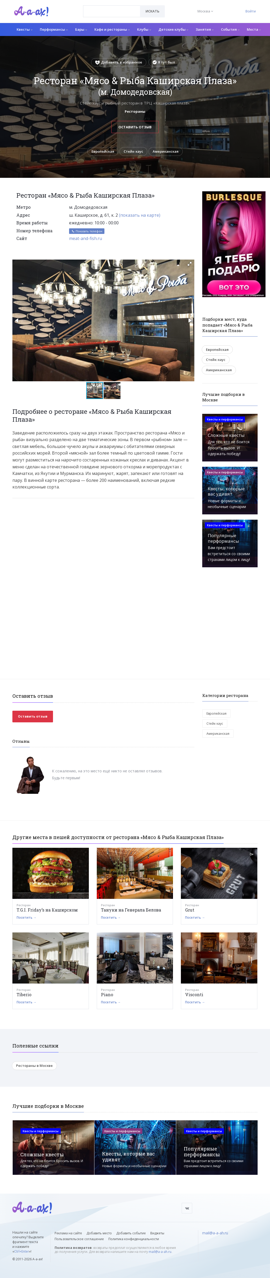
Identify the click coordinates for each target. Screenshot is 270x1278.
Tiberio (24, 994)
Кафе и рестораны (112, 29)
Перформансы (54, 29)
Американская (166, 151)
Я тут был (164, 62)
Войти (250, 11)
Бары (81, 29)
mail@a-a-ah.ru (160, 1251)
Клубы (144, 29)
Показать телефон (86, 231)
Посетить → (26, 917)
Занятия (205, 29)
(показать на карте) (139, 215)
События (230, 29)
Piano (107, 994)
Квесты (24, 29)
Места (254, 29)
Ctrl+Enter (21, 1251)
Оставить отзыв (135, 127)
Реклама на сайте (68, 1233)
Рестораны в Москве (34, 1065)
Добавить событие (131, 1233)
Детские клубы (173, 29)
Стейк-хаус (133, 151)
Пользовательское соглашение (79, 1239)
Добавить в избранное (118, 62)
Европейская (102, 151)
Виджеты (157, 1233)
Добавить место (99, 1233)
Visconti (194, 994)
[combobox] (111, 11)
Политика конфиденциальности (133, 1239)
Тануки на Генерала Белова (131, 910)
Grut (189, 910)
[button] (189, 264)
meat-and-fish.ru (85, 238)
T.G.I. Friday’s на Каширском (47, 910)
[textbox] (111, 7)
